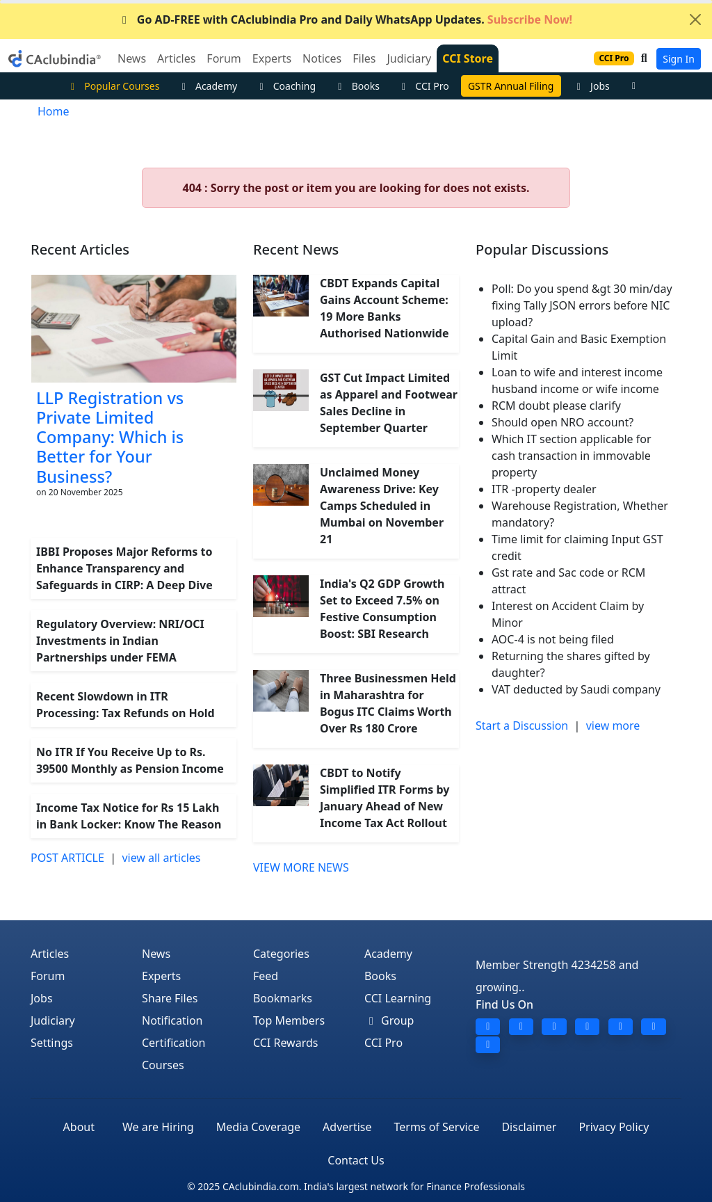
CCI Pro (423, 86)
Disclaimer (528, 1127)
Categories (281, 953)
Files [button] (364, 58)
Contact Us (355, 1160)
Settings (52, 1042)
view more (613, 725)
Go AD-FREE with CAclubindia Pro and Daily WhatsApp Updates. (345, 19)
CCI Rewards (285, 1042)
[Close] (695, 19)
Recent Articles (80, 249)
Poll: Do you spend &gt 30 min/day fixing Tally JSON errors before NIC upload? (582, 305)
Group (389, 1020)
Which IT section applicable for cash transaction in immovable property (572, 455)
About (79, 1127)
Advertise (347, 1127)
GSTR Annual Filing (510, 86)
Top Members (289, 1020)
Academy (207, 86)
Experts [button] (271, 58)
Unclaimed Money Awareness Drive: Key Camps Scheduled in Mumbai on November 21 (382, 506)
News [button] (132, 58)
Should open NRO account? (562, 422)
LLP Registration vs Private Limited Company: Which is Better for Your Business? (110, 437)
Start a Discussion (522, 725)
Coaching (285, 86)
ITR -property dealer (544, 489)
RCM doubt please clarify (556, 405)
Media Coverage (258, 1127)
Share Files (169, 998)
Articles (50, 953)
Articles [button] (176, 58)
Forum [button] (224, 58)
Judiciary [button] (409, 58)
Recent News (296, 249)
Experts (161, 976)
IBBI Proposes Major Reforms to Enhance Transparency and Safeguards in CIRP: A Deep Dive (124, 568)
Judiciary (53, 1020)
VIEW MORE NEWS (301, 867)
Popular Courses (113, 86)
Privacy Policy (613, 1127)
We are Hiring (158, 1127)
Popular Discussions (542, 249)
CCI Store (467, 58)
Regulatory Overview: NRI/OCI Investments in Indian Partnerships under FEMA (120, 640)
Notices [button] (321, 58)
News (156, 953)
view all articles (161, 857)
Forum (48, 976)
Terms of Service (437, 1127)
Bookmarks (282, 998)
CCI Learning (397, 998)
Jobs (591, 86)
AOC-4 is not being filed (553, 639)
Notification (172, 1020)
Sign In (679, 58)
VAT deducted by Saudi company (576, 689)
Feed (265, 976)
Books (357, 86)
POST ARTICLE (67, 857)
